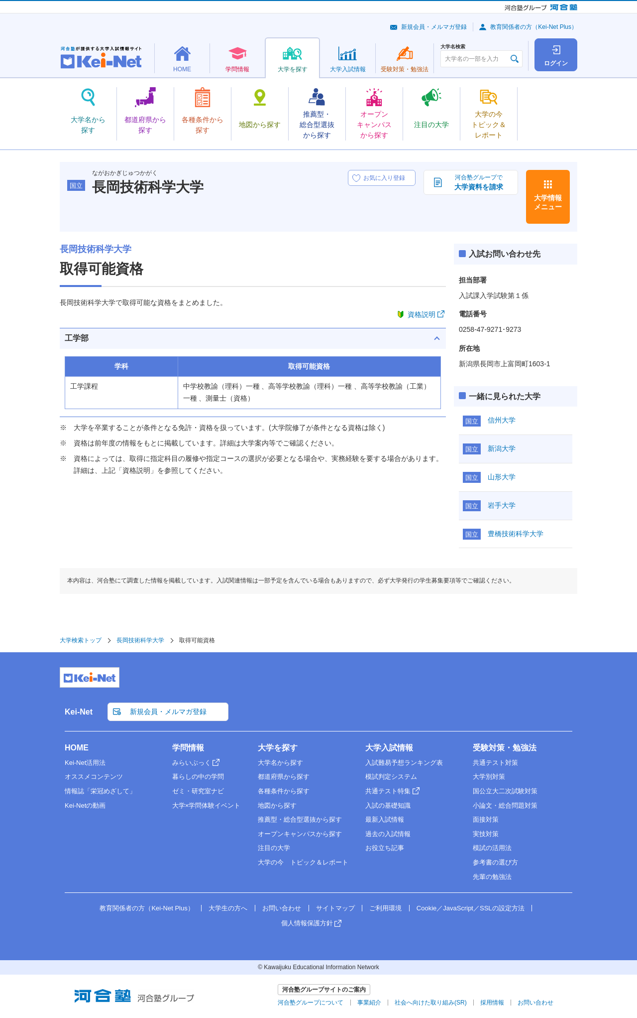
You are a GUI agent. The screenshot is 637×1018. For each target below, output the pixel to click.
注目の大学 (274, 848)
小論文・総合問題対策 (505, 805)
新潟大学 (502, 448)
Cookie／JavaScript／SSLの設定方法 (471, 908)
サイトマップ (335, 908)
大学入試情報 (389, 747)
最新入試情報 (384, 819)
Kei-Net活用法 (85, 762)
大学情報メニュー (548, 202)
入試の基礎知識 (388, 805)
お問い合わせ (281, 908)
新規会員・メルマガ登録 (434, 26)
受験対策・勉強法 (504, 747)
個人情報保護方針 (307, 923)
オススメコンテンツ (94, 776)
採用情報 (492, 1002)
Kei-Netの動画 (85, 805)
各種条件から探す (284, 791)
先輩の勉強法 (492, 876)
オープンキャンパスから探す (300, 834)
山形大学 (502, 477)
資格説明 (421, 314)
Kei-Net (79, 712)
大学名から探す (280, 762)
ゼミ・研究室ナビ (198, 791)
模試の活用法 (492, 848)
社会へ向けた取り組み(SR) (431, 1002)
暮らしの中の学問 (198, 776)
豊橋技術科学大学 (515, 534)
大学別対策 (489, 776)
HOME (77, 747)
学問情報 (188, 747)
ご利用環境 (385, 908)
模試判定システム (391, 776)
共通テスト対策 (495, 762)
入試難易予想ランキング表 (404, 762)
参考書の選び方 (495, 862)
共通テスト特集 (388, 791)
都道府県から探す (284, 776)
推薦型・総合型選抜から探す (300, 819)
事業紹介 (369, 1002)
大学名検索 (452, 46)
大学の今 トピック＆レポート (303, 862)
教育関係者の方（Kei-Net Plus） (533, 26)
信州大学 (502, 420)
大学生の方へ (228, 908)
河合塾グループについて (310, 1002)
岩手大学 (502, 505)
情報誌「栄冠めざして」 (100, 791)
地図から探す (277, 805)
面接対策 (486, 819)
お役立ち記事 (384, 848)
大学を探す (278, 747)
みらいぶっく (191, 762)
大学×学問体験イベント (206, 805)
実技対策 (486, 834)
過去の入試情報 (388, 834)
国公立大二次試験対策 (505, 791)
